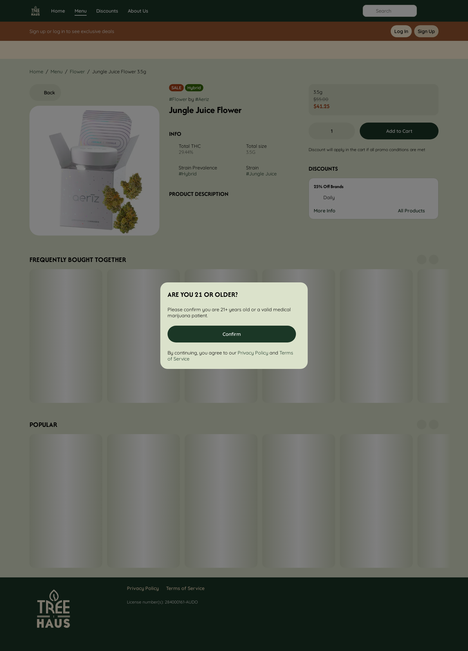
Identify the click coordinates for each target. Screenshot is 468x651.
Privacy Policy (253, 353)
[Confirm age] (232, 334)
